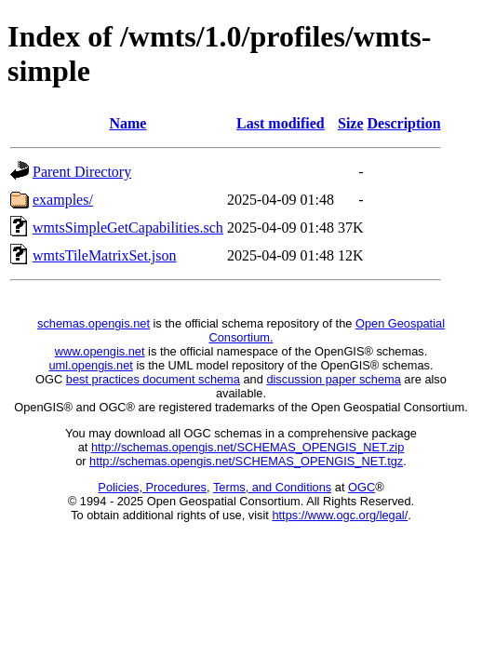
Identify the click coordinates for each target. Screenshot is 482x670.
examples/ (63, 200)
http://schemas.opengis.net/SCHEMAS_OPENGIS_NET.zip (247, 447)
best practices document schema (153, 379)
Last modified (280, 123)
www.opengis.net (100, 351)
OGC (361, 487)
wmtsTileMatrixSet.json (105, 255)
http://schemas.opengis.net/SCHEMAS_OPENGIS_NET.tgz (246, 461)
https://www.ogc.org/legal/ (340, 515)
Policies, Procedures (152, 487)
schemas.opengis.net (93, 323)
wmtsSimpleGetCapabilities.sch (128, 227)
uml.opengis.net (91, 365)
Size (351, 123)
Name (127, 123)
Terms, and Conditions (272, 487)
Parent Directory (82, 172)
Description (404, 123)
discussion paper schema (333, 379)
